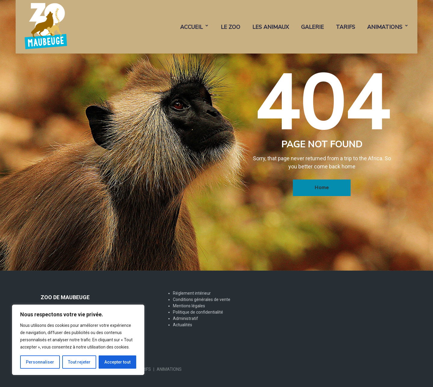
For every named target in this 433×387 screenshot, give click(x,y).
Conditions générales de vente (201, 299)
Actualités (182, 324)
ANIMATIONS (384, 27)
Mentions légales (189, 305)
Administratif (185, 318)
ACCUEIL (191, 27)
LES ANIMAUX (270, 27)
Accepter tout (117, 362)
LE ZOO (230, 27)
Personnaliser (40, 362)
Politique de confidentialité (198, 312)
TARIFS (345, 27)
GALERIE (312, 27)
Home (322, 187)
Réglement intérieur (192, 293)
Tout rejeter (79, 362)
